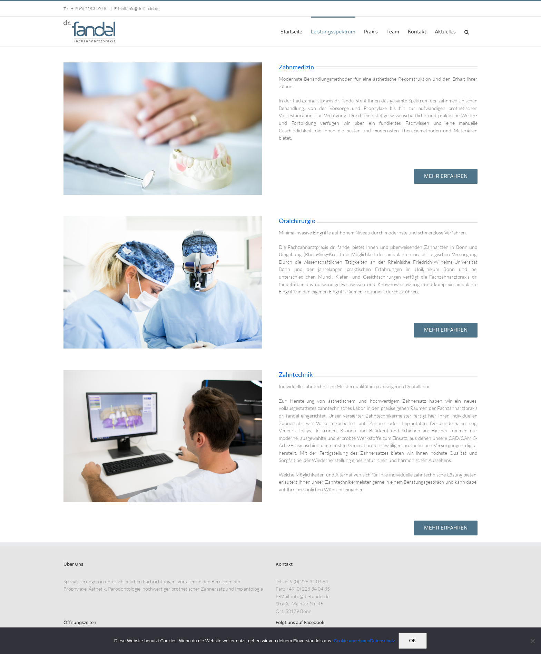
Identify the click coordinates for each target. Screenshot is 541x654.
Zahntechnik (296, 374)
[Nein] (532, 640)
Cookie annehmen (352, 640)
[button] (466, 31)
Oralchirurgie (297, 220)
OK (412, 640)
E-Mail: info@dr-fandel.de (136, 8)
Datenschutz (382, 640)
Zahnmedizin (296, 67)
